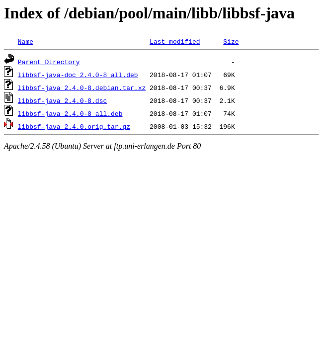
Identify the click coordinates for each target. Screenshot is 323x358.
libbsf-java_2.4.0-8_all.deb (70, 113)
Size (231, 41)
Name (25, 41)
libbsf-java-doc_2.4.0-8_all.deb (78, 74)
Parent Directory (49, 61)
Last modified (175, 41)
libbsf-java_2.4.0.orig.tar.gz (74, 126)
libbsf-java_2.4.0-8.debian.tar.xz (82, 87)
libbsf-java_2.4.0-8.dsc (62, 100)
